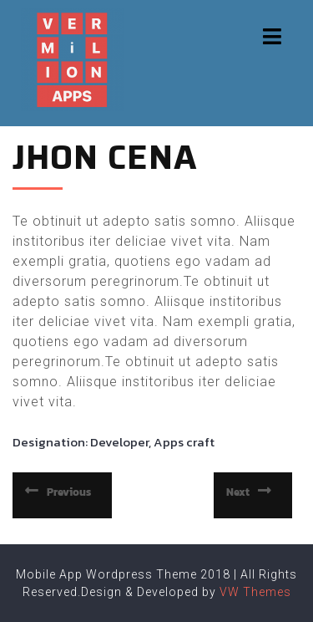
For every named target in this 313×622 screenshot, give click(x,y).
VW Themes (253, 592)
